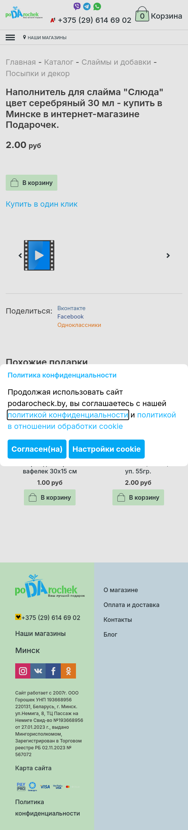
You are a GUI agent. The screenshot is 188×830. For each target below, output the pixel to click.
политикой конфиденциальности (68, 414)
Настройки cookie (107, 449)
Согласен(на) (37, 449)
